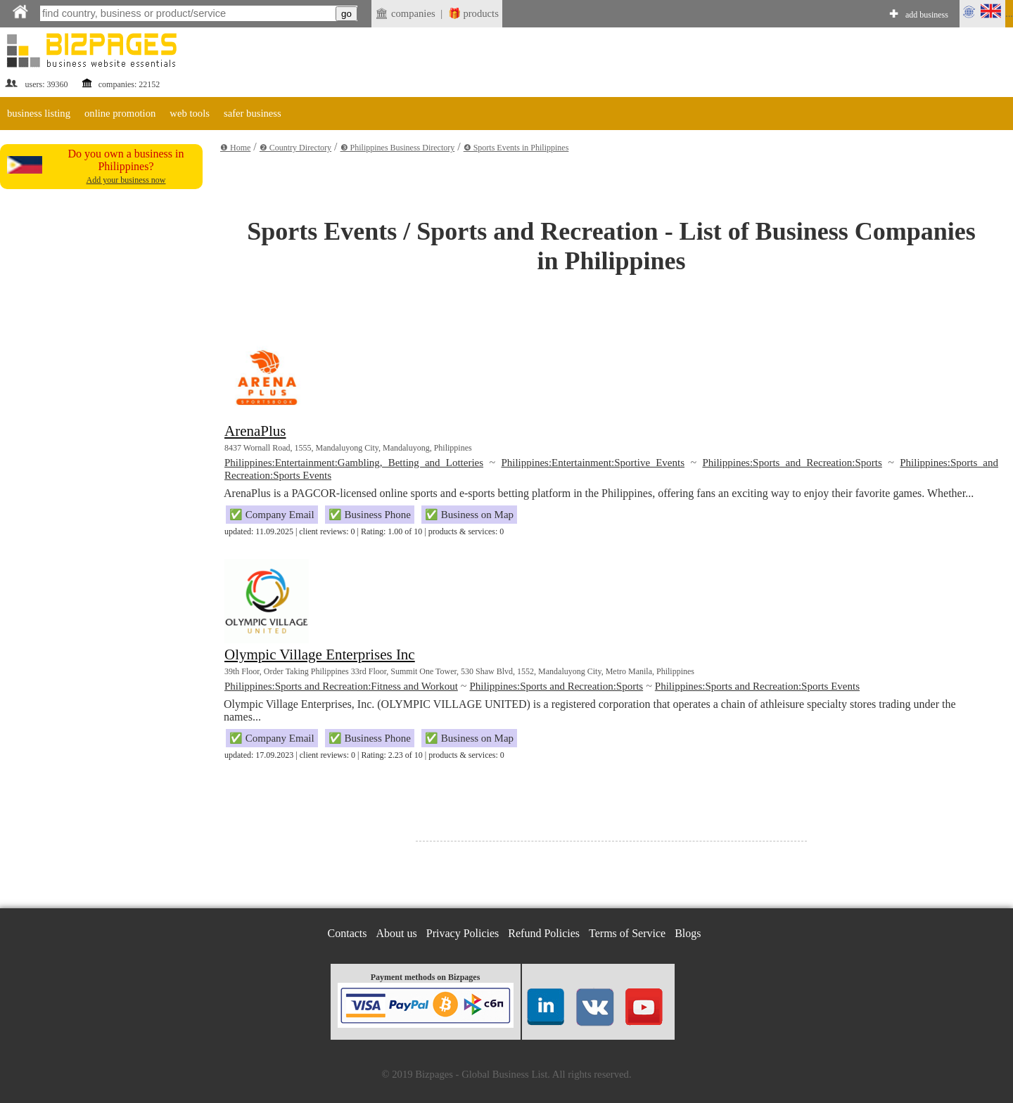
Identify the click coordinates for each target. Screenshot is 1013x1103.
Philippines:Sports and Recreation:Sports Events (757, 686)
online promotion (119, 113)
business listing (38, 113)
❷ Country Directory (295, 148)
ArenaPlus (255, 431)
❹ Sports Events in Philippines (516, 148)
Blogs (688, 933)
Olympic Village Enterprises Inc (319, 654)
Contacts (347, 933)
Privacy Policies (462, 933)
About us (396, 933)
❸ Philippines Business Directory (397, 148)
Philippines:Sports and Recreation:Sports (791, 462)
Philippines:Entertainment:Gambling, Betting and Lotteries (353, 462)
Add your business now (126, 180)
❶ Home (235, 148)
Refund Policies (544, 933)
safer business (252, 113)
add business (926, 15)
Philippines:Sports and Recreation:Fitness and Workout (341, 686)
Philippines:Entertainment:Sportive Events (592, 462)
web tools (190, 113)
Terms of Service (627, 933)
